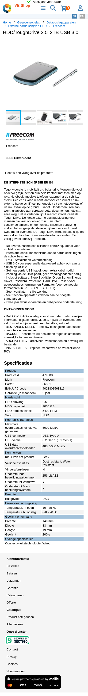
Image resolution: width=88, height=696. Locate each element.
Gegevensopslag (28, 22)
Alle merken (15, 624)
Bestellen (13, 566)
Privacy (12, 656)
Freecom (59, 26)
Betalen (12, 573)
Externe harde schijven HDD (27, 26)
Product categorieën (20, 617)
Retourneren (15, 595)
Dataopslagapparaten (61, 22)
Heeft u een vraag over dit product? (29, 173)
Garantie (12, 588)
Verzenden (14, 580)
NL (75, 16)
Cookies (12, 664)
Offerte (11, 602)
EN (82, 16)
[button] (81, 43)
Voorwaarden (16, 671)
